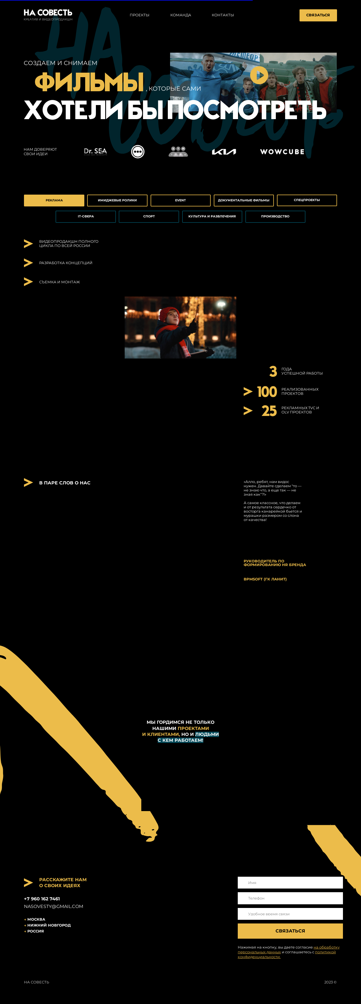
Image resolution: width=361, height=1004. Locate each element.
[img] (30, 948)
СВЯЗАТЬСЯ (318, 15)
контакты (223, 15)
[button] (259, 75)
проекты (139, 15)
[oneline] (290, 914)
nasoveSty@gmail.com (53, 906)
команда (180, 15)
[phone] (290, 898)
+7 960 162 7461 (42, 898)
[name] (290, 883)
